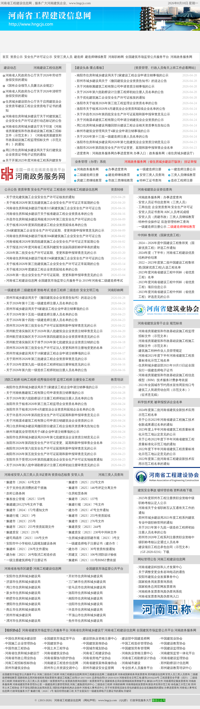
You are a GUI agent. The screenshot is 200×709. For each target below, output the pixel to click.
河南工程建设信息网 (47, 568)
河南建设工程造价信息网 (61, 663)
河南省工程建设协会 (97, 653)
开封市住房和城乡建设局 (85, 576)
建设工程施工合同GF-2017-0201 (74, 677)
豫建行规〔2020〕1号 (42, 691)
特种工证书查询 (150, 180)
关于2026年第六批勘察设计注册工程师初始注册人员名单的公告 (120, 92)
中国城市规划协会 (95, 648)
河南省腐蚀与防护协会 (59, 658)
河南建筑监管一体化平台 (178, 653)
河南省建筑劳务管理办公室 (27, 684)
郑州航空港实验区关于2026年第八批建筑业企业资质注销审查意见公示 (54, 331)
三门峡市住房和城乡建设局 (87, 581)
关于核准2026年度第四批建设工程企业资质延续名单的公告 (46, 225)
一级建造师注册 (150, 169)
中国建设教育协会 (173, 643)
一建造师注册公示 (183, 169)
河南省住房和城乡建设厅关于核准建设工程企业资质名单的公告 (49, 213)
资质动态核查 (61, 474)
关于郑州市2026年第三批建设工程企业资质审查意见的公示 (46, 359)
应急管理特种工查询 (175, 221)
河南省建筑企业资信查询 (155, 189)
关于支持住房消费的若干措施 (26, 488)
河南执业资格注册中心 (137, 653)
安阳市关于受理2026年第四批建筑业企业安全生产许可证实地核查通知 (54, 459)
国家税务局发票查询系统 (155, 581)
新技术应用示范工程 (159, 684)
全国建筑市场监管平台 (59, 638)
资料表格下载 (183, 490)
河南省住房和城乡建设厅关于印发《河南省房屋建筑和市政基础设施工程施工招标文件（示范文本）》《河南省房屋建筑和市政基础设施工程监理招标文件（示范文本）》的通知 (34, 135)
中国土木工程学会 (56, 648)
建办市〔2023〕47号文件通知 (88, 510)
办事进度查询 (117, 169)
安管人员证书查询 (150, 212)
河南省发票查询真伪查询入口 (158, 596)
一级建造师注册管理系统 (56, 684)
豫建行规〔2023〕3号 (21, 515)
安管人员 (77, 474)
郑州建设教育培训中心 (176, 668)
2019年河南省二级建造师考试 (102, 280)
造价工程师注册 (182, 180)
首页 (5, 57)
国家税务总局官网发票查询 (157, 586)
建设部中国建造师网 (136, 638)
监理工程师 (64, 379)
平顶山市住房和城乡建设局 (87, 615)
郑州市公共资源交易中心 (61, 668)
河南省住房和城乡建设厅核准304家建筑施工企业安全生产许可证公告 (53, 236)
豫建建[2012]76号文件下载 (24, 504)
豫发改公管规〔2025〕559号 (25, 499)
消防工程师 (12, 379)
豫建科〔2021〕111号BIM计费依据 (92, 560)
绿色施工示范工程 (180, 684)
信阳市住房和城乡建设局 (85, 604)
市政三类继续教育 (120, 180)
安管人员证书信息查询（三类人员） (163, 202)
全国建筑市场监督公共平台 (104, 568)
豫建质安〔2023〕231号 (22, 532)
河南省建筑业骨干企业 (153, 323)
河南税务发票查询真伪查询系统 (160, 591)
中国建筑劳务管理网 (136, 648)
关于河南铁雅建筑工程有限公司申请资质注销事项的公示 (115, 86)
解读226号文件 (155, 681)
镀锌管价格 (165, 490)
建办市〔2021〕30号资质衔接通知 (91, 549)
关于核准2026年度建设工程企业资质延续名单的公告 (42, 269)
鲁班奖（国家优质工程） (165, 235)
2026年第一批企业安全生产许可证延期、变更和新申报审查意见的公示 (54, 275)
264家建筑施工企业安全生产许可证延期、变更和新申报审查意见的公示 (55, 230)
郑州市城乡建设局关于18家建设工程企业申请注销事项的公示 (48, 353)
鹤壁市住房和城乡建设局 (23, 598)
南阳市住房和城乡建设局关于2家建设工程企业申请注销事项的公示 (122, 75)
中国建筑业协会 (171, 638)
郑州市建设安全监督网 (98, 668)
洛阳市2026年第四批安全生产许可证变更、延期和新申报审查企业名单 (125, 147)
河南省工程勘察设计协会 (139, 658)
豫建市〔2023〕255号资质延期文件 (30, 526)
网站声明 (89, 700)
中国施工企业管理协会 (20, 643)
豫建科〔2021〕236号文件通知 (27, 549)
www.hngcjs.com (107, 700)
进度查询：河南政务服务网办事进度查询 (105, 153)
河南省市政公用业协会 (20, 658)
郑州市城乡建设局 (18, 615)
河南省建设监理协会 (175, 658)
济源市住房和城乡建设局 (23, 581)
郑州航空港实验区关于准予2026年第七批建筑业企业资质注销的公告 (53, 342)
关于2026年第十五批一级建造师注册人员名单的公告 (42, 314)
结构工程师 (28, 379)
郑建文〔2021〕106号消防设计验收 (92, 554)
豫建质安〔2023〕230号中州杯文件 (92, 532)
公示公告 (10, 189)
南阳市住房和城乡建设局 (85, 598)
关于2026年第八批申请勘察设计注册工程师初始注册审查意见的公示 (53, 465)
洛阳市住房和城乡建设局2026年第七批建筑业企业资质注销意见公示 (123, 142)
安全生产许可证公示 (38, 57)
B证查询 (45, 474)
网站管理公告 (147, 559)
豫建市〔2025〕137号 (83, 499)
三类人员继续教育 (183, 175)
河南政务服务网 (181, 57)
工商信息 (144, 207)
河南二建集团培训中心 (82, 684)
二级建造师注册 (88, 175)
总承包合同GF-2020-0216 (105, 677)
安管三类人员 (63, 57)
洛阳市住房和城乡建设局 (85, 593)
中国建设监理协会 (173, 648)
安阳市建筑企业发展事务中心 (158, 577)
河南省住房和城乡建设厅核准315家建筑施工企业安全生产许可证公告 (53, 208)
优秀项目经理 (46, 379)
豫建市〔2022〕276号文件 (86, 521)
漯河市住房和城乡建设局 (23, 620)
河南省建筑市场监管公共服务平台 (45, 630)
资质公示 (16, 57)
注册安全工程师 (84, 379)
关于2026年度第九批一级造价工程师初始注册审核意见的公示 (48, 364)
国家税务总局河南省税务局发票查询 (37, 677)
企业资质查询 (161, 207)
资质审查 (24, 189)
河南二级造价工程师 (48, 674)
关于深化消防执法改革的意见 (36, 687)
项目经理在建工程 (64, 691)
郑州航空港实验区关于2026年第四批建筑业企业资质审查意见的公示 (53, 336)
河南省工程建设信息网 (82, 189)
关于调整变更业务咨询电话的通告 (161, 572)
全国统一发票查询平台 (52, 681)
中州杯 (142, 235)
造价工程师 (58, 290)
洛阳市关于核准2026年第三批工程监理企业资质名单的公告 (117, 103)
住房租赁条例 (77, 493)
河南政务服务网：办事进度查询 (160, 197)
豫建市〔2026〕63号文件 (23, 482)
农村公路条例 (15, 493)
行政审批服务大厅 (20, 691)
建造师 (78, 57)
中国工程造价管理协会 (137, 643)
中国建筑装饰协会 (95, 643)
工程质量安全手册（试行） (174, 677)
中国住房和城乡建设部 (20, 638)
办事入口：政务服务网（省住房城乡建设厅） (165, 153)
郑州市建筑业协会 (17, 668)
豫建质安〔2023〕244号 (84, 526)
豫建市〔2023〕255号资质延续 (89, 515)
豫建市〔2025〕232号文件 (86, 482)
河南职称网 (116, 57)
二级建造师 (28, 290)
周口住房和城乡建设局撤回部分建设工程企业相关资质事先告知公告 (123, 125)
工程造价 (60, 189)
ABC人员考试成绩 (176, 212)
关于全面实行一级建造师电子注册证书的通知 (98, 691)
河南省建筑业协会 (56, 653)
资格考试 (43, 290)
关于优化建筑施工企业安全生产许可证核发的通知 (111, 97)
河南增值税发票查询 (137, 684)
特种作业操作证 (149, 221)
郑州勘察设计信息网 (175, 663)
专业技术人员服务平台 (137, 668)
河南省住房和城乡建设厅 (87, 630)
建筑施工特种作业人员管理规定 (160, 350)
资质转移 (117, 189)
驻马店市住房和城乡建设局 (87, 587)
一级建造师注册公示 (152, 226)
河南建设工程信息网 (48, 67)
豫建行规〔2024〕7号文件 (86, 504)
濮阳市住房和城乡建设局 (23, 604)
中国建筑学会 (53, 643)
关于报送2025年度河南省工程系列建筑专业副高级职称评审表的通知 (53, 247)
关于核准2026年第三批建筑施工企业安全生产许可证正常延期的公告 (53, 264)
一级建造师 (12, 290)
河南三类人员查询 (110, 474)
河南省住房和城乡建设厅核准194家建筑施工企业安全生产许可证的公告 (55, 258)
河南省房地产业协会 (97, 658)
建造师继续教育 (96, 57)
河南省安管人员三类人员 (21, 474)
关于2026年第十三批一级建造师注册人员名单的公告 (112, 136)
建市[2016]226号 (151, 677)
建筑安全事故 (147, 490)
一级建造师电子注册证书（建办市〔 (93, 543)
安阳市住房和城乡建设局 (23, 576)
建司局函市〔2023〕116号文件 (27, 538)
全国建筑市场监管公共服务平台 (147, 57)
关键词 (127, 691)
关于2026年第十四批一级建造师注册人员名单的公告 (42, 320)
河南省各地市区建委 (18, 568)
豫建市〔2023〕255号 (21, 521)
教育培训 (117, 379)
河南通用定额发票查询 (176, 681)
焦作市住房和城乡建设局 (85, 620)
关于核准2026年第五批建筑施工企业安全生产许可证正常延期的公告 (53, 202)
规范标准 (176, 323)
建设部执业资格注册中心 (100, 638)
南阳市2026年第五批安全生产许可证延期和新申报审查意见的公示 (51, 454)
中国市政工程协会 (17, 648)
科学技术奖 (145, 402)
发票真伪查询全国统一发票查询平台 (84, 681)
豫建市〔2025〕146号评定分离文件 (92, 488)
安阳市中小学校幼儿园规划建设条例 (31, 543)
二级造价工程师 (103, 684)
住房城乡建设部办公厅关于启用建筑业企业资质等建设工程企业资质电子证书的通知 (34, 106)
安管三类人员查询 (152, 175)
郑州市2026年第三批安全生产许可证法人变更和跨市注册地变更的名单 (54, 347)
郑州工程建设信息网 (93, 674)
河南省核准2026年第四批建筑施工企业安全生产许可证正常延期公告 (53, 241)
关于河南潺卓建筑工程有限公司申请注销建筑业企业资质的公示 (120, 120)
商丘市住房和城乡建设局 (23, 609)
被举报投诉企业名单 (168, 402)
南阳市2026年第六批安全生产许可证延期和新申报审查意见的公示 (51, 448)
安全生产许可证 (42, 189)
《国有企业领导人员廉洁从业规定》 (30, 85)
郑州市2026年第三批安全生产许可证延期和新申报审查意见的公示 (51, 325)
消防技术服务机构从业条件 (67, 687)
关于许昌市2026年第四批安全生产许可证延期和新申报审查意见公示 (123, 114)
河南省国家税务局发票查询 (132, 674)
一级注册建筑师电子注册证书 (26, 560)
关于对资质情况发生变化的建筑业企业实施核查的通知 (134, 687)
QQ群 (123, 700)
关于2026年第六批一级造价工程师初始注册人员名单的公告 (46, 370)
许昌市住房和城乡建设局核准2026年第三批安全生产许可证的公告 (51, 219)
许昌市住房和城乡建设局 (85, 609)
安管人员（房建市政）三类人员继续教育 (166, 217)
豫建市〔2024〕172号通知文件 (27, 510)
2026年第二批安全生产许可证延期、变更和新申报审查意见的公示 (51, 252)
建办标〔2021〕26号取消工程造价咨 (31, 554)
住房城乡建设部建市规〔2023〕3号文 (94, 538)
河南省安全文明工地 (130, 677)
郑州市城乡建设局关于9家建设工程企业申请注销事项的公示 (47, 309)
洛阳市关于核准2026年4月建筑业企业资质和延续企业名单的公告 (121, 108)
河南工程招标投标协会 (20, 663)
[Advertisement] (100, 41)
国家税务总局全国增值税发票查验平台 (125, 681)
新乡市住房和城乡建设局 (23, 593)
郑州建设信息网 (156, 674)
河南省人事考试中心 (93, 687)
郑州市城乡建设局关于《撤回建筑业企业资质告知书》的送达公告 (122, 81)
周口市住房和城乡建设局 (23, 587)
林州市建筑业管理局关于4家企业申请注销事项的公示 (113, 131)
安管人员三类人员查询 (177, 674)
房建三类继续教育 (89, 180)
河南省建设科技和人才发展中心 (160, 567)
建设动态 (10, 67)
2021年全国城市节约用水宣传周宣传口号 (166, 385)
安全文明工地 (89, 290)
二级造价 (73, 290)
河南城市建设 (131, 663)
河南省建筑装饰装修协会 (100, 663)
